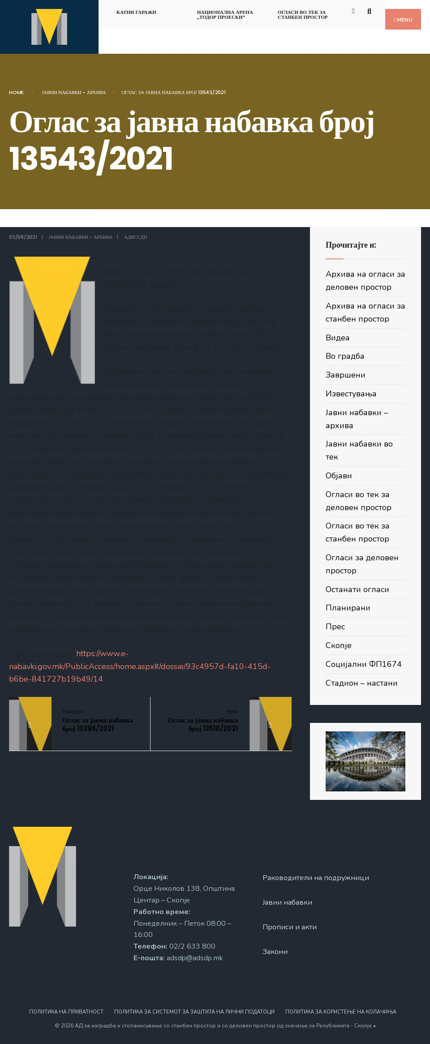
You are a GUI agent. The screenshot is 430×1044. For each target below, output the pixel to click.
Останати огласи (357, 589)
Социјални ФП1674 (364, 664)
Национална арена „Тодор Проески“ (225, 15)
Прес (335, 626)
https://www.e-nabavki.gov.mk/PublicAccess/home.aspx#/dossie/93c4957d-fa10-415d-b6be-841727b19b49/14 (140, 666)
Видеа (338, 337)
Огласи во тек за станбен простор (303, 15)
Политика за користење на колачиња (340, 1012)
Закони (275, 952)
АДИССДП (135, 237)
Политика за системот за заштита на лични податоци (194, 1012)
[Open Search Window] (370, 10)
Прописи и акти (289, 927)
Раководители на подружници (315, 878)
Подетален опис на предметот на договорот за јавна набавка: (149, 500)
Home (16, 92)
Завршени (346, 374)
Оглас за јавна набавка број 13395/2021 (98, 720)
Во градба (345, 356)
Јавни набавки (287, 902)
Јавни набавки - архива (74, 92)
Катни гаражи (136, 12)
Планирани (348, 607)
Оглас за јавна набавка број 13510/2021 (203, 720)
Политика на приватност (66, 1012)
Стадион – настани (362, 683)
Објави (339, 475)
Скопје (339, 645)
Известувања (351, 393)
